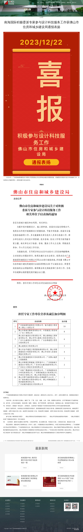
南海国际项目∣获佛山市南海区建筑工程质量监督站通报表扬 (29, 478)
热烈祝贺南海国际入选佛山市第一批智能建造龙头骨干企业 (61, 440)
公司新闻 (36, 14)
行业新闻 (47, 14)
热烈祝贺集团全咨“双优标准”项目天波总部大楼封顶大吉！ (20, 440)
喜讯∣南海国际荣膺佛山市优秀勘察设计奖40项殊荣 (66, 460)
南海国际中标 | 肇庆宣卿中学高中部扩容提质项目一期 (29, 460)
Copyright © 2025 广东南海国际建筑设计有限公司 (15, 528)
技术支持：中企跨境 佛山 (73, 528)
